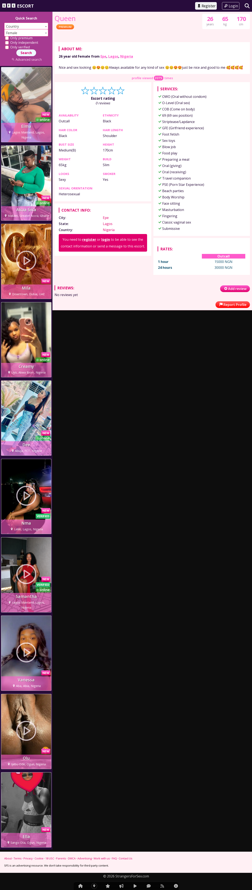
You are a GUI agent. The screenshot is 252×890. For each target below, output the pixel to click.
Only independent (21, 42)
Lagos (113, 124)
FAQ (114, 858)
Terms (18, 858)
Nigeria (126, 124)
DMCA (72, 858)
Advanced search (26, 59)
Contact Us (125, 858)
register (89, 307)
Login (230, 5)
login (105, 307)
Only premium (19, 38)
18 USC (49, 858)
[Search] (247, 5)
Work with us (102, 858)
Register (206, 5)
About (8, 858)
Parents (61, 858)
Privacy (28, 858)
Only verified (17, 47)
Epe (103, 124)
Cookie (39, 858)
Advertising (84, 858)
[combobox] (26, 26)
